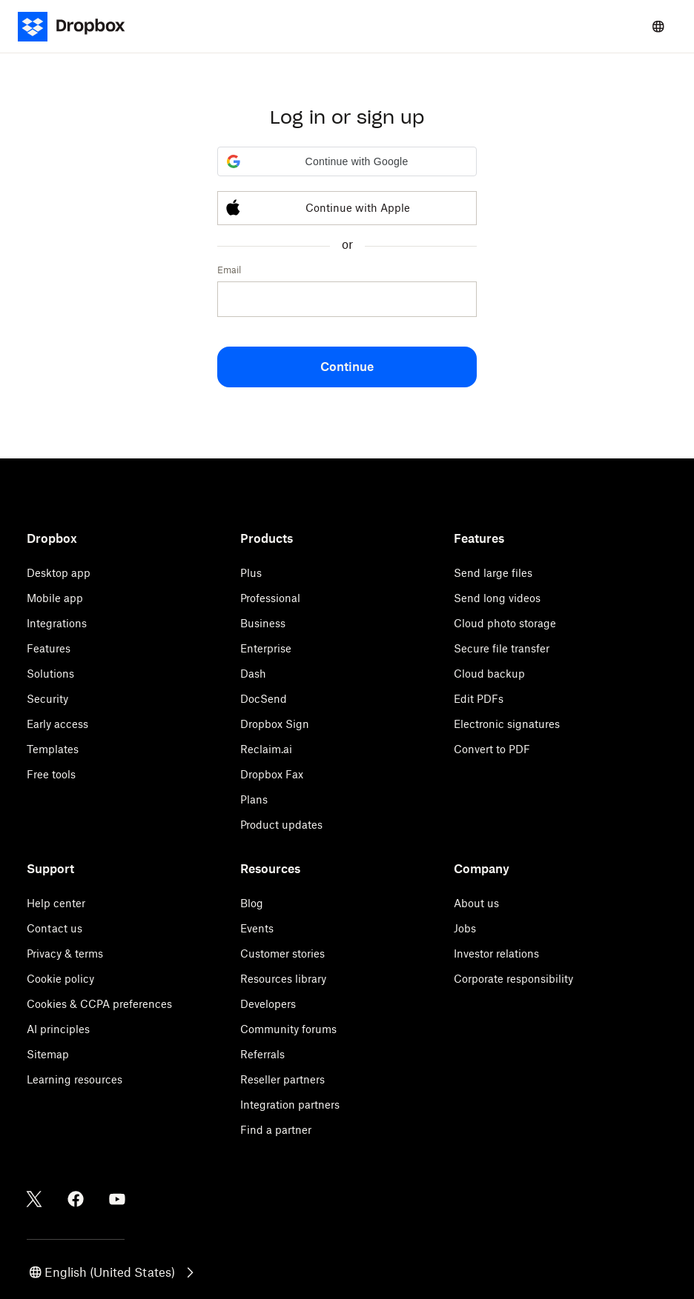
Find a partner (275, 1129)
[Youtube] (117, 1199)
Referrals (262, 1054)
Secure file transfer (501, 648)
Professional (270, 598)
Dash (253, 673)
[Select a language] (658, 26)
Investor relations (496, 953)
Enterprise (265, 648)
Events (257, 928)
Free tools (51, 774)
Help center (56, 903)
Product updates (281, 824)
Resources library (283, 978)
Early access (57, 724)
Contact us (54, 928)
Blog (251, 903)
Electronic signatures (507, 724)
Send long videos (497, 598)
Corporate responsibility (513, 978)
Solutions (50, 673)
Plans (254, 799)
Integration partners (290, 1104)
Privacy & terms (65, 953)
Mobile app (55, 598)
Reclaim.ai (266, 749)
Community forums (288, 1029)
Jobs (465, 928)
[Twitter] (34, 1199)
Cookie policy (60, 978)
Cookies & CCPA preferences (99, 1004)
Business (262, 623)
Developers (268, 1004)
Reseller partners (282, 1079)
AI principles (58, 1029)
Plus (251, 573)
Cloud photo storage (505, 623)
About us (476, 903)
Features (48, 648)
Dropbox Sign (274, 724)
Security (47, 698)
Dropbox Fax (271, 774)
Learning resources (74, 1079)
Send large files (493, 573)
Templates (53, 749)
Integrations (57, 623)
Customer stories (282, 953)
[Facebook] (75, 1199)
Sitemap (48, 1054)
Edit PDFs (478, 698)
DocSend (263, 698)
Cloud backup (489, 673)
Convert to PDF (492, 749)
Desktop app (58, 573)
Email (229, 270)
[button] (347, 161)
